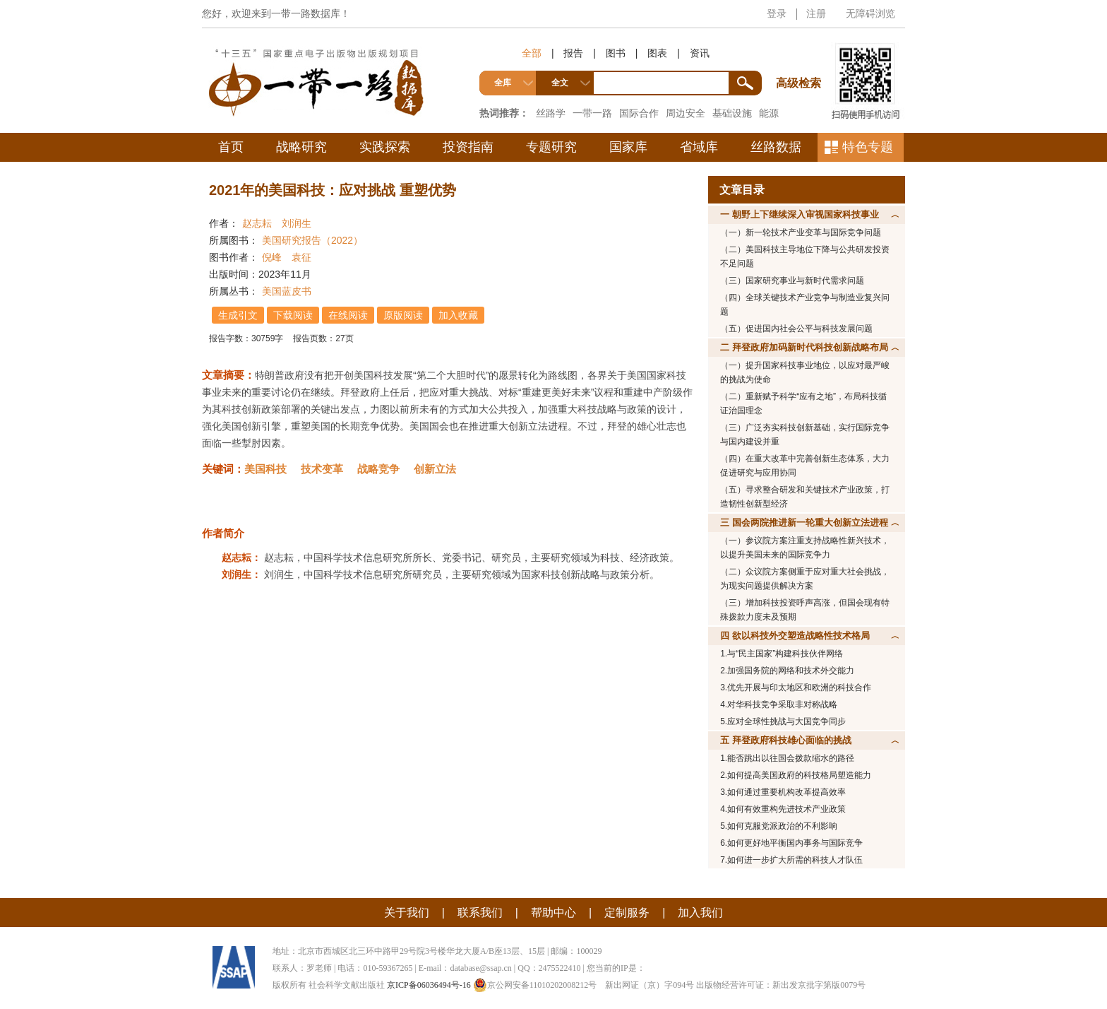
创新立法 (435, 469)
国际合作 (639, 113)
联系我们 (480, 913)
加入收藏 (458, 315)
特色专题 (867, 147)
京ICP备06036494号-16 (429, 985)
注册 (816, 13)
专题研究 (551, 147)
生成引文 (238, 315)
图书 (616, 53)
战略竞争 (378, 469)
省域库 (699, 147)
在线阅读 (348, 315)
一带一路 (592, 113)
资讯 (700, 53)
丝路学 (551, 113)
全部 (531, 53)
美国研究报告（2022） (312, 240)
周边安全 (685, 113)
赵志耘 (257, 223)
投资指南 (468, 147)
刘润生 (296, 223)
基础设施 (732, 113)
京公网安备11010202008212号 (535, 985)
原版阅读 (403, 315)
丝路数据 (775, 147)
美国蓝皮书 (286, 291)
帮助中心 (553, 913)
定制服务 (627, 913)
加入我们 (700, 913)
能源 (769, 113)
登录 (776, 13)
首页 (231, 147)
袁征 (301, 257)
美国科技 (265, 469)
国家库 (628, 147)
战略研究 (301, 147)
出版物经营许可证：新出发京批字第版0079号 (781, 985)
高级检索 (800, 57)
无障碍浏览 (870, 13)
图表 (657, 53)
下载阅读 (293, 315)
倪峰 (272, 257)
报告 (573, 53)
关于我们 (406, 913)
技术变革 (322, 469)
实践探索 (384, 147)
